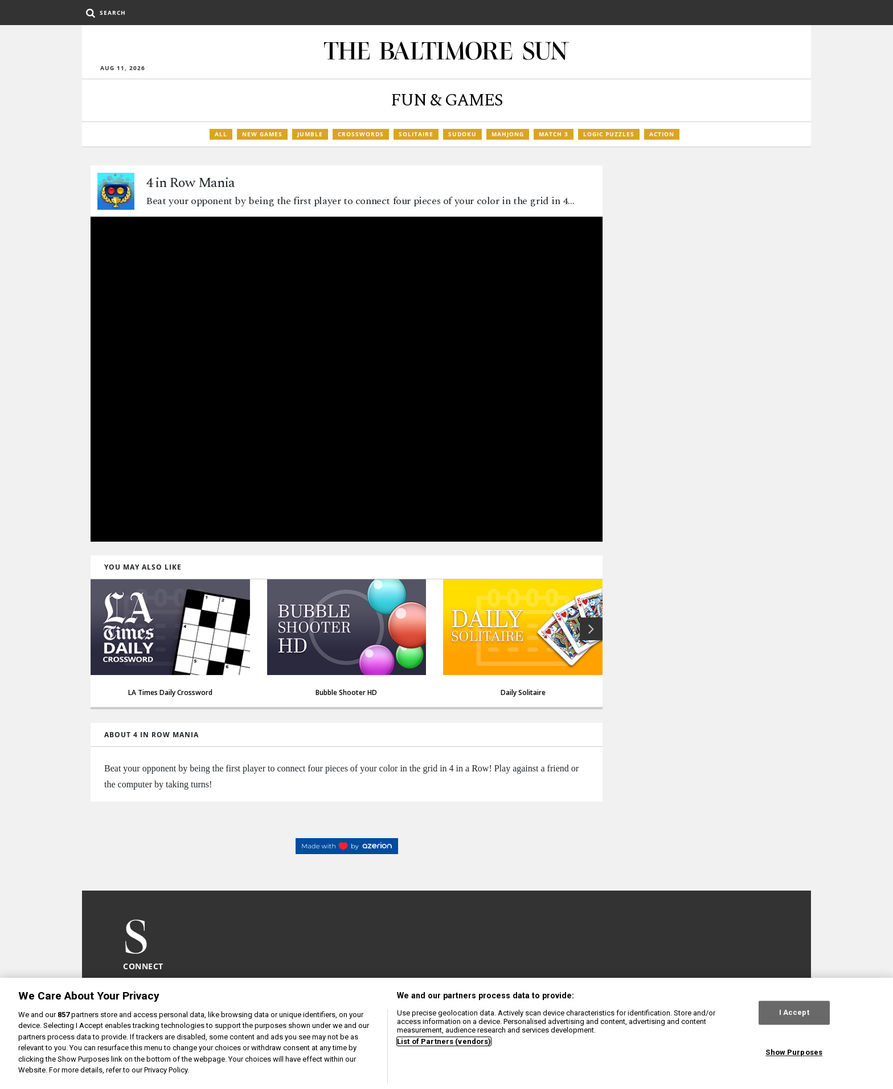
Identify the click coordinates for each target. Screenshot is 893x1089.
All (221, 134)
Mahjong (507, 134)
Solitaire (416, 134)
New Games (262, 134)
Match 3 (553, 134)
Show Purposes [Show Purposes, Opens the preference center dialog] (793, 1052)
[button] (591, 628)
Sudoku (462, 134)
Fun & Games (447, 100)
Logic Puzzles (608, 134)
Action (661, 134)
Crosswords (361, 134)
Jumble (310, 134)
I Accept (794, 1013)
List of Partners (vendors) (444, 1041)
